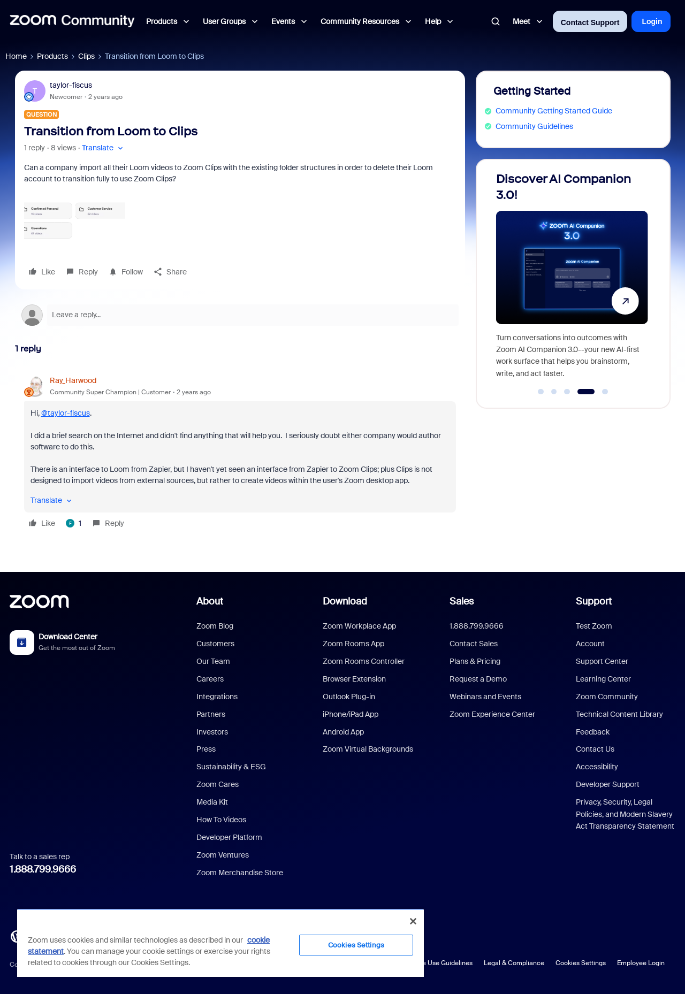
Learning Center (603, 679)
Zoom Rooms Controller (364, 661)
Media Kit (212, 802)
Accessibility (597, 766)
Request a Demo (478, 679)
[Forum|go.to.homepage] (72, 21)
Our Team (213, 661)
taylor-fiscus (71, 85)
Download (345, 601)
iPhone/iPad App (350, 714)
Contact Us (595, 749)
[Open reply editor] (240, 315)
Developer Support (608, 784)
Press (206, 749)
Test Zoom (594, 626)
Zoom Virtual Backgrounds (368, 749)
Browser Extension (354, 679)
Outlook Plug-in (349, 696)
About (209, 601)
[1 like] (73, 523)
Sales (462, 601)
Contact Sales (474, 643)
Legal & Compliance (514, 963)
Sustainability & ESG (231, 766)
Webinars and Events (485, 696)
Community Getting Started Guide (554, 111)
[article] (240, 453)
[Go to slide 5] (605, 391)
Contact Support (590, 22)
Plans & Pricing (475, 661)
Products (52, 56)
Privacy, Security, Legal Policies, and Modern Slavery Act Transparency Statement (625, 814)
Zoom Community (607, 696)
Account (590, 643)
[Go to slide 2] (554, 391)
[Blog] (17, 935)
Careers (210, 679)
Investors (212, 732)
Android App (343, 732)
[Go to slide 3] (567, 391)
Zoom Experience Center (492, 714)
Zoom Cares (217, 784)
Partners (210, 714)
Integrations (217, 696)
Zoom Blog (214, 626)
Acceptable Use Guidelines (432, 963)
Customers (215, 643)
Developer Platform (229, 837)
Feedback (593, 732)
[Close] (413, 921)
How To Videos (221, 819)
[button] (103, 148)
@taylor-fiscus (65, 413)
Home (16, 56)
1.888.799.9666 (43, 869)
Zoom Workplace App (359, 626)
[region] (220, 942)
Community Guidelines (534, 126)
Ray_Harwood (73, 380)
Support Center (602, 661)
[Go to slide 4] (585, 391)
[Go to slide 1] (541, 391)
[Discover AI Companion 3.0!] (572, 279)
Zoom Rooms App (353, 643)
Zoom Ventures (222, 855)
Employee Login (641, 963)
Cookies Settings (580, 963)
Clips (86, 56)
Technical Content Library (619, 714)
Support (594, 601)
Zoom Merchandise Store (239, 872)
